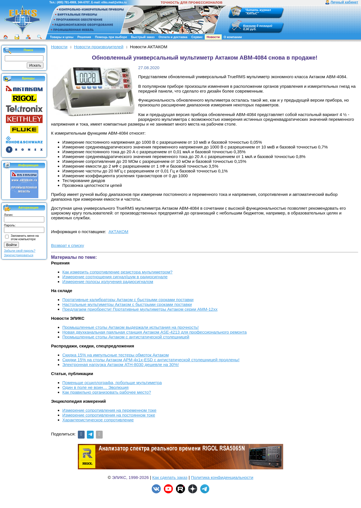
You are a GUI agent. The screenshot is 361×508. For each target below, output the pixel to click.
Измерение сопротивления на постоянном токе (108, 415)
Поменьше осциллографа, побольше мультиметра (112, 382)
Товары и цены (61, 37)
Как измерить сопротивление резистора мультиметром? (117, 272)
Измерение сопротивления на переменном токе (109, 410)
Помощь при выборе (111, 37)
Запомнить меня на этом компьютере (25, 237)
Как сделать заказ (170, 477)
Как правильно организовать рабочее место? (106, 392)
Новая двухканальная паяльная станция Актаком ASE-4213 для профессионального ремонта (154, 332)
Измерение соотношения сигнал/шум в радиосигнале (115, 276)
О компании (233, 37)
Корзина (249, 25)
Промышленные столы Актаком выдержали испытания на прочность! (130, 327)
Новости (213, 37)
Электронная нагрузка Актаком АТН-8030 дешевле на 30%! (120, 364)
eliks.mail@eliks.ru (114, 2)
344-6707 (83, 2)
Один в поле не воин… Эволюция (95, 387)
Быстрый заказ (143, 37)
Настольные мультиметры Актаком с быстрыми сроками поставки (127, 304)
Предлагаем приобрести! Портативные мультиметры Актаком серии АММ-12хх (139, 309)
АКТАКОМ (118, 231)
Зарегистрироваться (18, 255)
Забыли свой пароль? (19, 250)
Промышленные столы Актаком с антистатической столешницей (125, 336)
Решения (84, 37)
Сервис (196, 37)
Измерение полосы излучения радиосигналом (107, 281)
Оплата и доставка (173, 37)
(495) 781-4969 (66, 2)
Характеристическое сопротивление (98, 419)
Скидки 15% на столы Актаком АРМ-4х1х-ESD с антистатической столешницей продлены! (150, 359)
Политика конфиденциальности (222, 477)
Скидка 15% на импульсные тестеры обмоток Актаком (115, 354)
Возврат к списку (67, 245)
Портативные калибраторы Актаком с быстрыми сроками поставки (127, 299)
